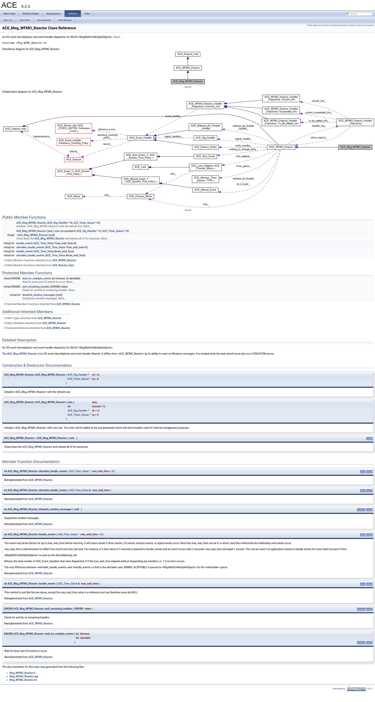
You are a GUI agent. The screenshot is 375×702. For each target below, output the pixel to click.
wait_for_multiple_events (37, 278)
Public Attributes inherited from (34, 323)
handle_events (24, 243)
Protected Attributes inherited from (36, 328)
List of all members (365, 25)
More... (118, 37)
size (57, 231)
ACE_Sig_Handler (58, 222)
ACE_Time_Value (44, 243)
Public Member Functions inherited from (39, 260)
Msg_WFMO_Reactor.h (22, 672)
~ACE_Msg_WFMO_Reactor (32, 235)
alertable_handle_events (30, 247)
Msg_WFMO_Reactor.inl (23, 679)
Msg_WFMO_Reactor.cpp (24, 676)
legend (188, 87)
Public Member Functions (318, 25)
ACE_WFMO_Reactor (64, 260)
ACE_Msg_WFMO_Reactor (31, 222)
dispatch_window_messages (39, 294)
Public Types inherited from (32, 318)
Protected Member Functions (343, 25)
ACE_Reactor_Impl (63, 265)
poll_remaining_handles (36, 286)
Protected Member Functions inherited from (41, 304)
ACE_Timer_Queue (84, 222)
